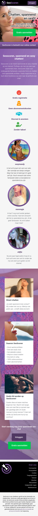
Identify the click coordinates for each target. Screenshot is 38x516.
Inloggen (32, 3)
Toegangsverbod (31, 475)
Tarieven (34, 478)
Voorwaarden (32, 468)
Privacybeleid (32, 470)
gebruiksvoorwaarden (26, 509)
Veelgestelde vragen (30, 485)
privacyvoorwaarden (14, 511)
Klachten (33, 480)
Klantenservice (32, 487)
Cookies (34, 473)
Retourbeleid (32, 482)
